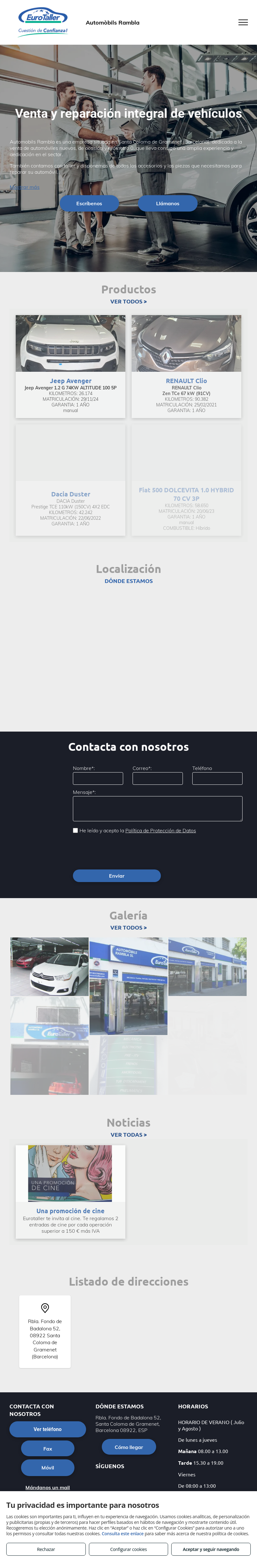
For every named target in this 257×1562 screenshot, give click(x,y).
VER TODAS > (129, 1106)
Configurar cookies (128, 1549)
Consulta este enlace (123, 1534)
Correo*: (142, 768)
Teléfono (202, 768)
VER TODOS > (128, 301)
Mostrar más (25, 187)
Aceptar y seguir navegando (211, 1549)
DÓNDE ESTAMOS (129, 580)
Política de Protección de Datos (160, 830)
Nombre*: (84, 768)
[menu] (243, 22)
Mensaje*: (84, 792)
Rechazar (46, 1549)
